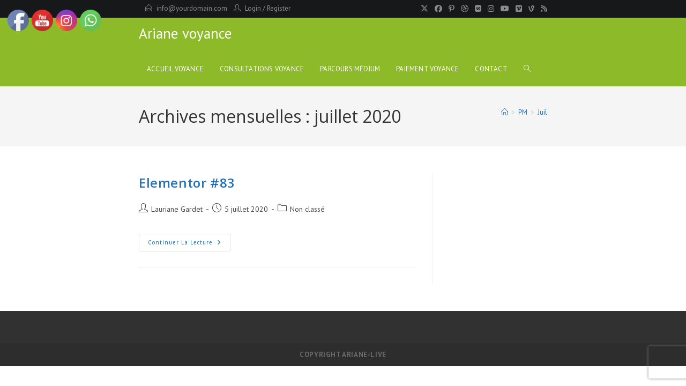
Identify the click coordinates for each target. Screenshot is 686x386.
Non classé (307, 209)
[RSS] (542, 8)
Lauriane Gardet (177, 209)
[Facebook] (438, 8)
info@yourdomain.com (191, 8)
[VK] (478, 8)
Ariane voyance (185, 33)
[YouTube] (504, 8)
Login (253, 8)
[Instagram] (490, 8)
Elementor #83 (187, 182)
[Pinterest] (451, 8)
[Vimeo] (518, 8)
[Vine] (531, 8)
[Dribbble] (465, 8)
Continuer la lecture (189, 244)
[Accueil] (504, 112)
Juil (542, 112)
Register (278, 8)
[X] (424, 8)
